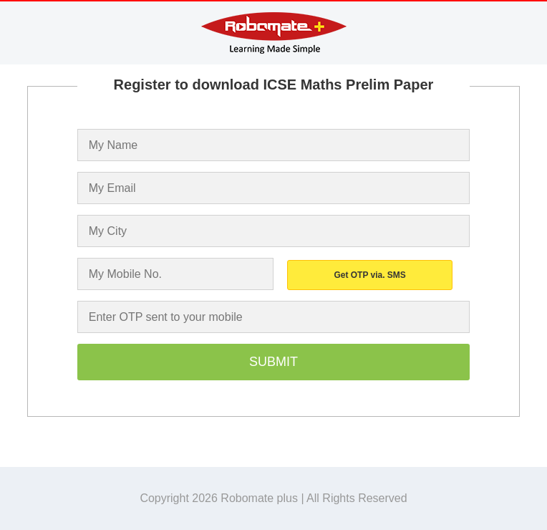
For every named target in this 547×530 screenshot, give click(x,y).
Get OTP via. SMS (369, 275)
